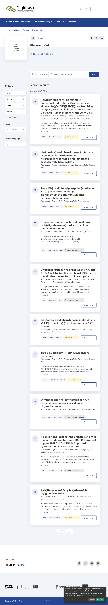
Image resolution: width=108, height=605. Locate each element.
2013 (43, 300)
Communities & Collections (18, 22)
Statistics (72, 22)
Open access (72, 137)
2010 (43, 250)
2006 (44, 173)
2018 (43, 137)
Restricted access (75, 250)
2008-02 (45, 380)
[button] (87, 9)
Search (94, 74)
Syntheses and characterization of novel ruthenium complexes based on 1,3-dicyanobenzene (65, 403)
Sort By (8, 124)
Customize (69, 600)
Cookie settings (52, 601)
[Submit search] (81, 9)
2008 (44, 517)
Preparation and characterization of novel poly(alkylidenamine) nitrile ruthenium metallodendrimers (66, 225)
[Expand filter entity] (16, 111)
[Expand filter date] (16, 105)
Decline (92, 600)
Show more (88, 137)
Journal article (55, 137)
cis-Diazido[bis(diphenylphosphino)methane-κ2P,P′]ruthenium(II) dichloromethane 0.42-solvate (68, 323)
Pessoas (26, 30)
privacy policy (93, 595)
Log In (95, 9)
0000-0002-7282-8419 (41, 54)
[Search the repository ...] (69, 74)
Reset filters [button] (12, 118)
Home (7, 30)
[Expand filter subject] (16, 99)
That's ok (100, 600)
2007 (44, 417)
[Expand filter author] (16, 93)
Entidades (16, 30)
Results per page (12, 139)
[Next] (71, 531)
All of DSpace (41, 74)
